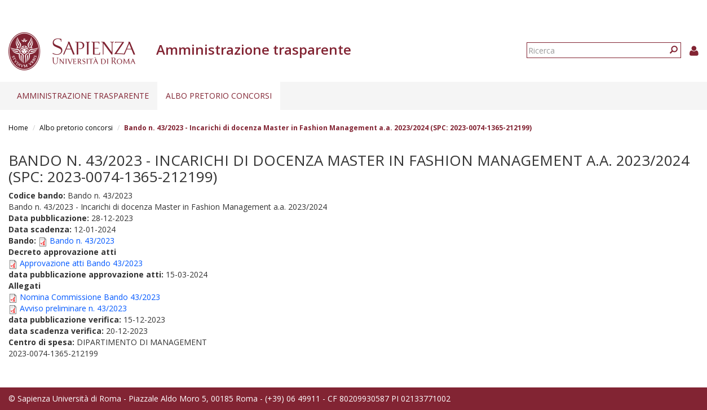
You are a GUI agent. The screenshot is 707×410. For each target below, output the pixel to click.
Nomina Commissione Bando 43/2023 (90, 297)
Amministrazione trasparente (83, 95)
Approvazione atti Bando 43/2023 (81, 263)
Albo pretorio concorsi (219, 95)
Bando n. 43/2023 (82, 240)
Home (18, 128)
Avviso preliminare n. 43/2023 (73, 308)
